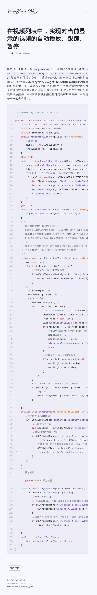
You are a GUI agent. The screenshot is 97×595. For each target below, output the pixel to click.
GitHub (15, 580)
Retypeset (29, 587)
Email (22, 580)
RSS (8, 580)
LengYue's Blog (22, 11)
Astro (19, 587)
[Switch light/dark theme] (87, 11)
